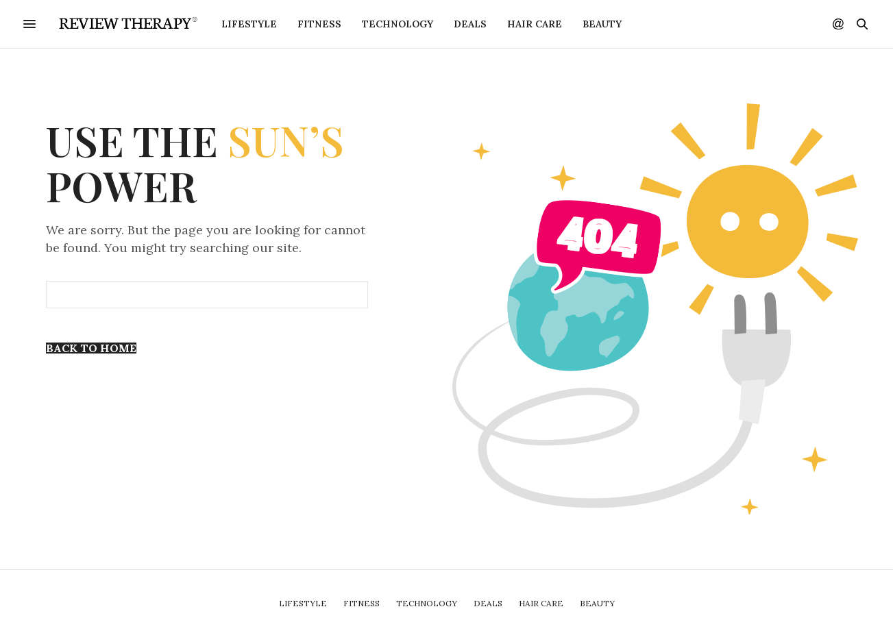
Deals (470, 24)
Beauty (602, 24)
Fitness (319, 24)
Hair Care (534, 24)
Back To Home (91, 348)
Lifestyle (249, 24)
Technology (397, 24)
